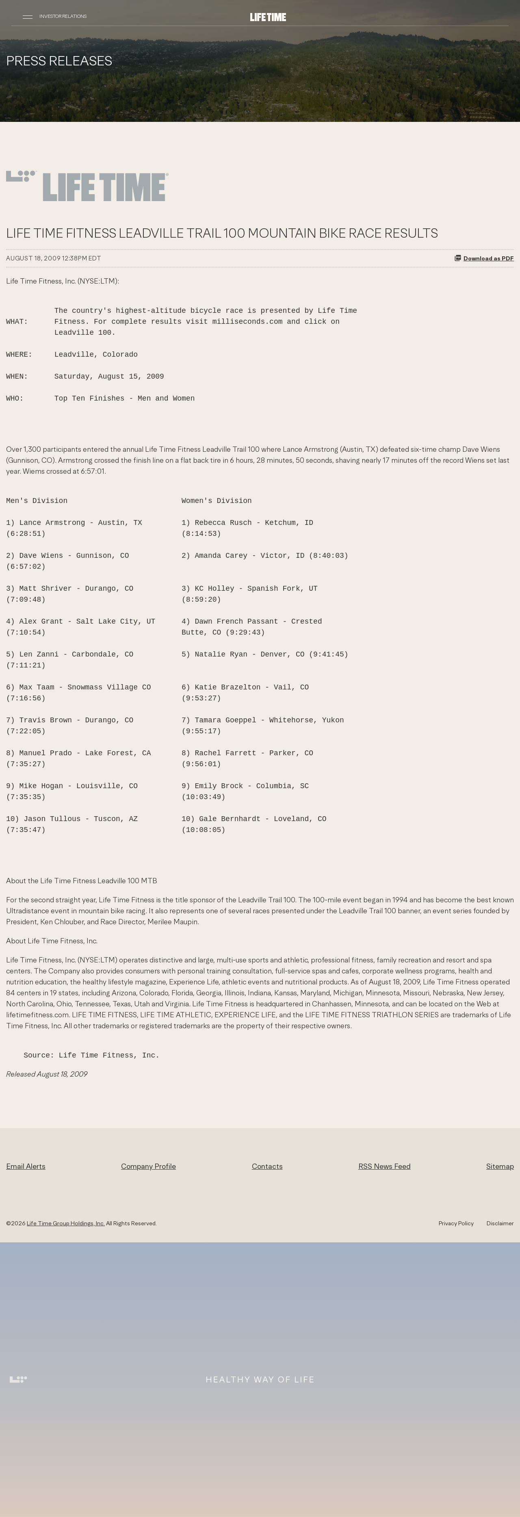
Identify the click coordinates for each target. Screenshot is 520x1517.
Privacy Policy (456, 1223)
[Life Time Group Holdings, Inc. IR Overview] (268, 16)
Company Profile (148, 1166)
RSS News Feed (384, 1166)
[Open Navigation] (28, 16)
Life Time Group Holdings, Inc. (66, 1223)
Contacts (267, 1166)
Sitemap (500, 1166)
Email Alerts (26, 1166)
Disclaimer (500, 1223)
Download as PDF (484, 258)
